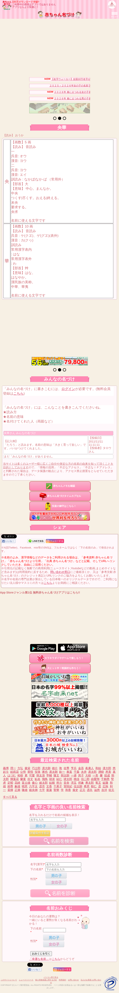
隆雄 (24, 790)
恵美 (108, 771)
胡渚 (52, 779)
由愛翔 (95, 779)
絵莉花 (14, 771)
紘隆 (105, 782)
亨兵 (74, 768)
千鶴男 (105, 779)
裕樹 (20, 775)
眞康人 (89, 768)
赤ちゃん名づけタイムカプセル (60, 496)
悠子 (81, 775)
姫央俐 (33, 790)
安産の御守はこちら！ (60, 506)
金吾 (81, 768)
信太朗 (78, 786)
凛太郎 (92, 771)
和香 (68, 790)
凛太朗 (53, 771)
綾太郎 (43, 782)
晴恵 (24, 786)
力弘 (20, 768)
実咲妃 (68, 786)
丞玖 (90, 790)
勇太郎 (89, 782)
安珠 (37, 771)
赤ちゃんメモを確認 (60, 485)
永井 (84, 771)
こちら (18, 393)
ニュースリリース (26, 980)
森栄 (27, 768)
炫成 (107, 775)
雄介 (55, 768)
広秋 (105, 786)
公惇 (23, 771)
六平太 (33, 786)
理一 (13, 768)
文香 (49, 786)
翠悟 (30, 771)
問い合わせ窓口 (60, 572)
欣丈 (30, 779)
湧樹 (101, 771)
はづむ (11, 775)
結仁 (59, 779)
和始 (98, 768)
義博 (6, 768)
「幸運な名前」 (39, 958)
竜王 (98, 782)
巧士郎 (36, 768)
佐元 (111, 790)
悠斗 (59, 782)
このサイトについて (9, 980)
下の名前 (36, 869)
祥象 (81, 782)
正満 (17, 790)
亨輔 (49, 775)
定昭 (10, 782)
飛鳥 (45, 779)
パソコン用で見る (51, 977)
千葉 (76, 771)
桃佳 (76, 779)
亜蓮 (49, 790)
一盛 (74, 775)
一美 (95, 775)
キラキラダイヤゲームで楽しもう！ (60, 658)
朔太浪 (40, 775)
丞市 (42, 786)
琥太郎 (68, 779)
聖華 (56, 790)
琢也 (45, 771)
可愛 (32, 775)
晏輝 (10, 790)
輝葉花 (14, 779)
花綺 (17, 782)
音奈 (66, 782)
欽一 (62, 771)
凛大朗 (46, 768)
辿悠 (97, 790)
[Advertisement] (59, 47)
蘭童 (23, 779)
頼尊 (10, 786)
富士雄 (26, 782)
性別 (33, 879)
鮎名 (37, 779)
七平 (42, 790)
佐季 (66, 768)
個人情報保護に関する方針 (46, 980)
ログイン (68, 389)
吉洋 (104, 790)
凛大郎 (107, 768)
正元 (82, 790)
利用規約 (62, 980)
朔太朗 (65, 775)
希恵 (87, 786)
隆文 (56, 775)
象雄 (17, 786)
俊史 (75, 790)
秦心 (35, 782)
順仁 (94, 786)
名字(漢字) (36, 864)
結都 (52, 782)
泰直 (69, 771)
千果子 (58, 786)
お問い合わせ (73, 980)
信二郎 (85, 779)
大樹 (88, 775)
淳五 (74, 782)
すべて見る (10, 796)
